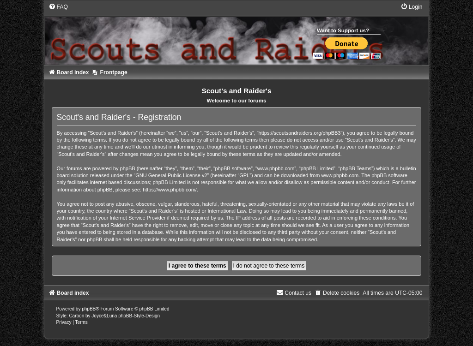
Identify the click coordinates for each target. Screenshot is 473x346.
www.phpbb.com (340, 175)
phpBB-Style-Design (139, 315)
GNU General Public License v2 (171, 175)
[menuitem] (58, 7)
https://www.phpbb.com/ (170, 189)
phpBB (89, 308)
